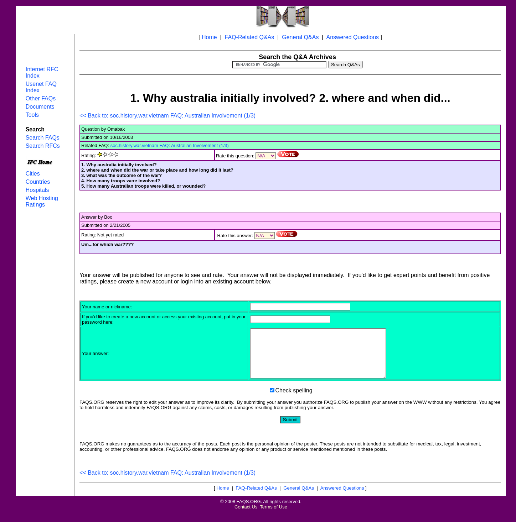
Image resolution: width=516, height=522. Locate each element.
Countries (38, 182)
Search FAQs (43, 138)
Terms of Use (273, 516)
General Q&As (300, 37)
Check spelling (294, 400)
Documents (40, 107)
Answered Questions (352, 37)
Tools (32, 115)
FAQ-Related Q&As (249, 37)
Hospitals (37, 190)
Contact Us (245, 516)
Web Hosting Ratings (42, 201)
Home (209, 37)
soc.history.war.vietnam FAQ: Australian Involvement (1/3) (169, 145)
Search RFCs (43, 146)
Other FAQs (41, 98)
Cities (33, 174)
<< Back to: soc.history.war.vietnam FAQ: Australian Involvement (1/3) (167, 116)
